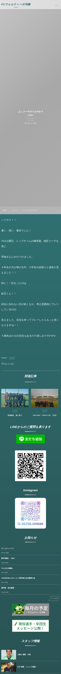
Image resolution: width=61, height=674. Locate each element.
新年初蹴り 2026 (8, 558)
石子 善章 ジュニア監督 (26, 667)
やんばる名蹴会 (7, 568)
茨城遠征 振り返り (15, 416)
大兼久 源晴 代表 (24, 654)
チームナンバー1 (7, 548)
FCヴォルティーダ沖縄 (15, 4)
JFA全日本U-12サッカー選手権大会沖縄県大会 (18, 578)
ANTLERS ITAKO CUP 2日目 (45, 416)
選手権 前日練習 (7, 588)
